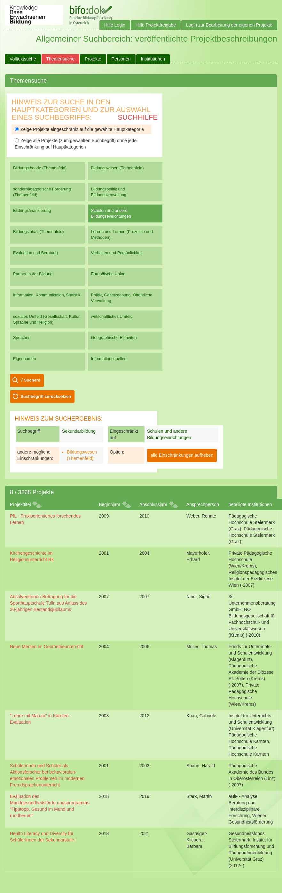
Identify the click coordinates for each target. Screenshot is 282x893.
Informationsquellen (109, 358)
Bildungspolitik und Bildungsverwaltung (108, 192)
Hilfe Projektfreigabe (156, 25)
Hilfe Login (114, 25)
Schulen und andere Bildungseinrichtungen (111, 213)
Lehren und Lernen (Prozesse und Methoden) (122, 234)
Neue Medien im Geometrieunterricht (46, 646)
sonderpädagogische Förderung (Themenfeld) (42, 192)
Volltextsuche (23, 58)
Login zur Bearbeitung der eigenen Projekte (229, 25)
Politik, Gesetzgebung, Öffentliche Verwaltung (122, 298)
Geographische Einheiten (114, 337)
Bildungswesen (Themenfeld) (117, 167)
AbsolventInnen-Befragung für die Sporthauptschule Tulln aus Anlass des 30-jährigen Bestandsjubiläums (48, 603)
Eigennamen (24, 358)
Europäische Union (108, 273)
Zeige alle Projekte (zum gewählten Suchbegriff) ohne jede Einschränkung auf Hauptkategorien (76, 143)
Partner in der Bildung (32, 273)
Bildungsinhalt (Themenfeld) (38, 231)
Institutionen (153, 58)
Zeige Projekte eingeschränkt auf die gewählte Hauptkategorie (79, 129)
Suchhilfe (138, 117)
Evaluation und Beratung (35, 252)
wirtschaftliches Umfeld (112, 316)
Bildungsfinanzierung (32, 210)
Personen (121, 58)
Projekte (93, 58)
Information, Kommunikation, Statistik (46, 295)
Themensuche (60, 58)
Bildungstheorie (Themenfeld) (40, 167)
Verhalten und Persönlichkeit (117, 252)
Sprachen (22, 337)
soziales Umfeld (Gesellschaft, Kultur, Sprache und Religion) (47, 319)
